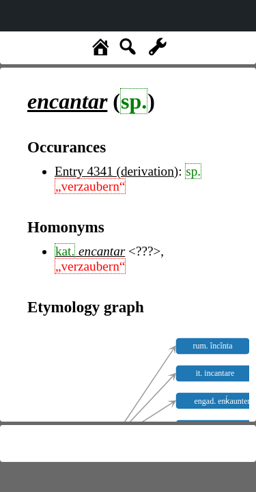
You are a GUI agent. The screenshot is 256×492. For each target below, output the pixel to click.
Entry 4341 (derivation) (116, 171)
